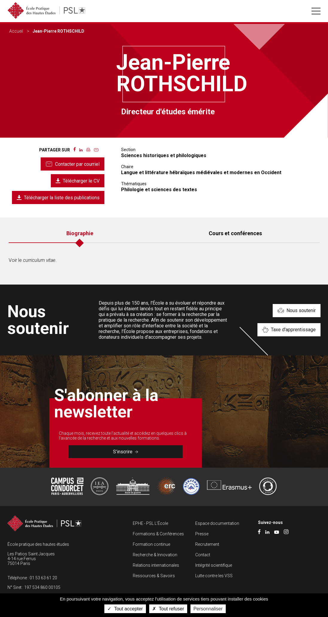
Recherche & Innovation (155, 554)
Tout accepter (125, 608)
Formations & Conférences (158, 533)
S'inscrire (125, 452)
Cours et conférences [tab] (235, 233)
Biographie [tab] (79, 233)
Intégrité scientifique (213, 565)
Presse (201, 533)
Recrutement (207, 544)
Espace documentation (217, 523)
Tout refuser (168, 608)
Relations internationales (156, 565)
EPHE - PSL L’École (150, 523)
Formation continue (151, 544)
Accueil (16, 31)
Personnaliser (208, 608)
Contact (202, 554)
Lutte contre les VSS (214, 575)
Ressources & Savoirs (154, 575)
